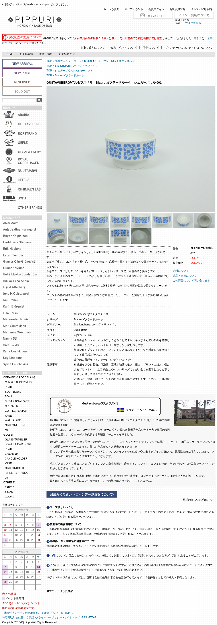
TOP (49, 61)
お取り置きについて (93, 47)
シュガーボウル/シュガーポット (74, 70)
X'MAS (9, 492)
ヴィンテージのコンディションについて (189, 47)
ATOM (92, 617)
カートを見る (111, 9)
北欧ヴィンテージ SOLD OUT (73, 61)
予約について (151, 47)
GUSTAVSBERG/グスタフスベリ (115, 61)
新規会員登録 (177, 9)
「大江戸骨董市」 (193, 23)
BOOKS (9, 496)
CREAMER (11, 406)
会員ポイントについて (123, 47)
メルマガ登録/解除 (202, 9)
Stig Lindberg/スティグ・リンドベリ (76, 65)
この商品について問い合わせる (191, 280)
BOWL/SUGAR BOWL (18, 444)
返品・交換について (185, 275)
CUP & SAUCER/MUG (18, 382)
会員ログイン (156, 9)
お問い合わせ (67, 54)
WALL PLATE (13, 420)
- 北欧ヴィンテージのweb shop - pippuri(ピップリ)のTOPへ (37, 612)
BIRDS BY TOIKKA (16, 473)
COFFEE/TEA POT (16, 410)
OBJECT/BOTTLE (15, 468)
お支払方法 (26, 54)
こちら (211, 499)
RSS (84, 617)
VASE (8, 415)
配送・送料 (46, 54)
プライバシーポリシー (49, 617)
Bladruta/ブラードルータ (69, 75)
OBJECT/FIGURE (15, 425)
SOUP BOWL (13, 391)
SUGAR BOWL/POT (17, 401)
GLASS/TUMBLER (16, 439)
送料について (181, 270)
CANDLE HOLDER (16, 458)
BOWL (9, 396)
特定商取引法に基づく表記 (18, 617)
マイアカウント (134, 9)
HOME (10, 54)
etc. (7, 430)
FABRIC (9, 487)
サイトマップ (72, 617)
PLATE (9, 386)
